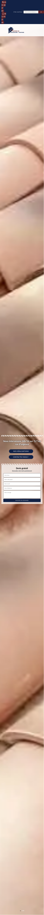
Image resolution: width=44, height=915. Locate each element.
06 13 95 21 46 (3, 18)
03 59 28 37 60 (3, 6)
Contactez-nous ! (21, 457)
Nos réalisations (21, 451)
